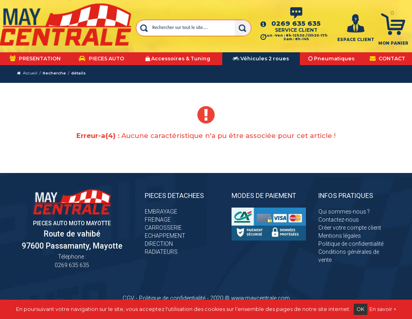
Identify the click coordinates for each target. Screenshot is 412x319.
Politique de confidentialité (350, 244)
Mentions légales (339, 236)
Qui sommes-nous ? (344, 211)
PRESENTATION (35, 59)
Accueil (30, 73)
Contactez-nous (338, 219)
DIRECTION (159, 244)
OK (361, 309)
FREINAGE (158, 219)
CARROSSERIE (163, 227)
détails (78, 73)
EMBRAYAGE (161, 211)
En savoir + (382, 309)
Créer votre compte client (349, 227)
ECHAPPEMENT (165, 236)
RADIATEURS (161, 252)
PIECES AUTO (101, 59)
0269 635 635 (296, 23)
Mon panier (393, 43)
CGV (128, 298)
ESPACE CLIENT (355, 39)
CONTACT (387, 59)
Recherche (54, 73)
